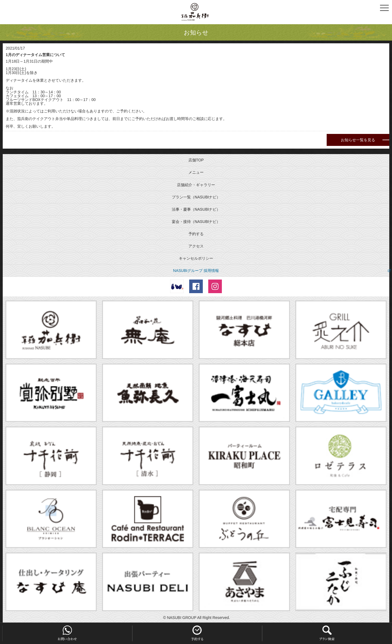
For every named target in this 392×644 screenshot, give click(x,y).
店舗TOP (196, 160)
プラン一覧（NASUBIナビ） (196, 197)
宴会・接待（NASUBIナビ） (196, 221)
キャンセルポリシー (196, 258)
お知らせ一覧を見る (358, 140)
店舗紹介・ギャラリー (196, 185)
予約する (196, 234)
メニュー (196, 172)
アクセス (196, 246)
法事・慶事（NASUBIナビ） (196, 209)
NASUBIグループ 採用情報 (196, 270)
